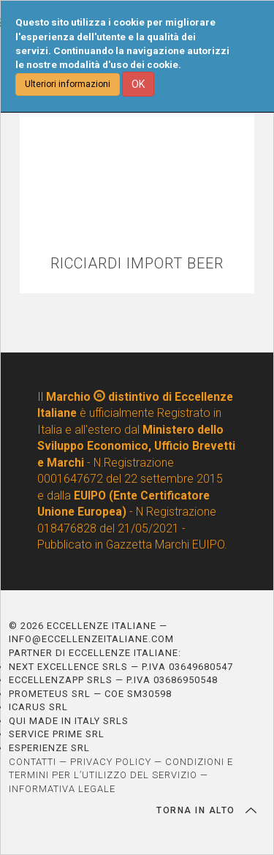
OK (138, 84)
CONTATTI (32, 761)
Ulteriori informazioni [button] (67, 84)
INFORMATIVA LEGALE (62, 788)
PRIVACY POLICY (110, 761)
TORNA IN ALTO (206, 810)
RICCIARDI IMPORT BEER (137, 263)
